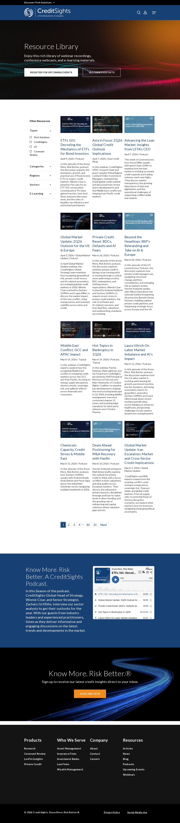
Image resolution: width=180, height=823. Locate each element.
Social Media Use (137, 812)
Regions (40, 175)
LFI (33, 146)
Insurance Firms (66, 753)
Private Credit (33, 764)
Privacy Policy (112, 812)
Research (30, 748)
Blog (125, 758)
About (94, 748)
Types (40, 130)
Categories (40, 166)
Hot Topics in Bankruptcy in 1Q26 (102, 349)
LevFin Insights (33, 758)
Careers (95, 758)
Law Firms (63, 764)
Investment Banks (68, 758)
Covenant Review (37, 153)
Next (103, 525)
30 (87, 525)
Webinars (129, 774)
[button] (154, 12)
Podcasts (128, 764)
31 (95, 525)
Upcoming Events (134, 769)
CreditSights (38, 142)
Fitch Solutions (40, 137)
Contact (95, 753)
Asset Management (69, 748)
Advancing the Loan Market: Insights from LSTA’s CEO (139, 144)
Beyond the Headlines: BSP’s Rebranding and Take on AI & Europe (137, 245)
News (126, 753)
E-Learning (40, 193)
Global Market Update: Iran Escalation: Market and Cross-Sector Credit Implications (139, 454)
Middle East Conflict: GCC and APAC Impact (74, 349)
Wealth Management (70, 769)
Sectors (40, 184)
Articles (128, 748)
